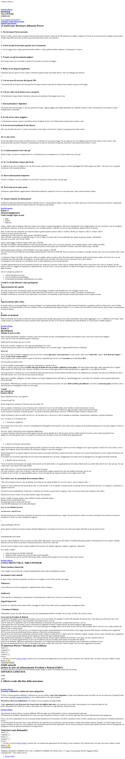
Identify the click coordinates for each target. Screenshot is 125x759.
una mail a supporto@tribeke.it (19, 697)
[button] (7, 9)
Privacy (3, 656)
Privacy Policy (22, 658)
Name (3, 648)
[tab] (64, 219)
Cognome (4, 650)
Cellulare (4, 654)
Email (3, 652)
